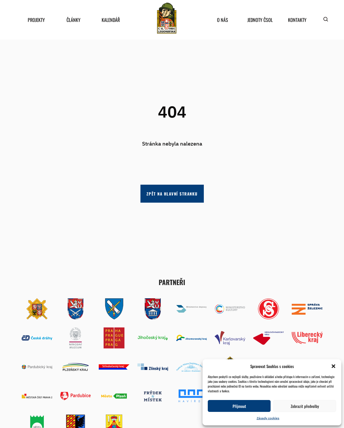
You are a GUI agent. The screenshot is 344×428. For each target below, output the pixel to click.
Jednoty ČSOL (260, 19)
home (167, 18)
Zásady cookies (268, 418)
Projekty (36, 19)
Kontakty (297, 19)
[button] (333, 366)
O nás (222, 19)
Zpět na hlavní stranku (172, 194)
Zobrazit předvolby (305, 406)
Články (74, 19)
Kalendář (111, 19)
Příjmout (239, 406)
